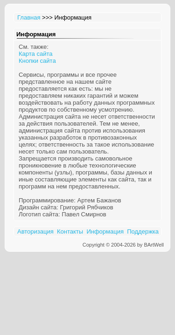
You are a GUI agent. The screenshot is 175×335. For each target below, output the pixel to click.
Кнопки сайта (37, 60)
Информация (105, 231)
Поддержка (143, 231)
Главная (28, 17)
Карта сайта (35, 53)
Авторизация (35, 231)
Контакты (70, 231)
